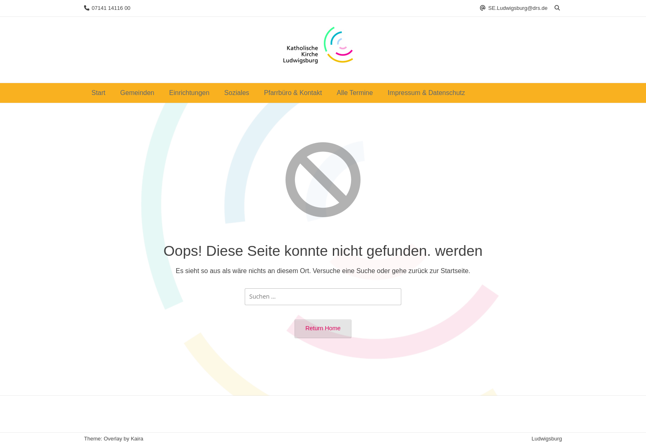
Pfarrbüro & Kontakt (293, 92)
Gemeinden (137, 92)
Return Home (323, 328)
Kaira (137, 439)
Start (98, 92)
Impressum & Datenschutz (426, 92)
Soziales (236, 92)
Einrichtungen (189, 92)
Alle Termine (355, 92)
